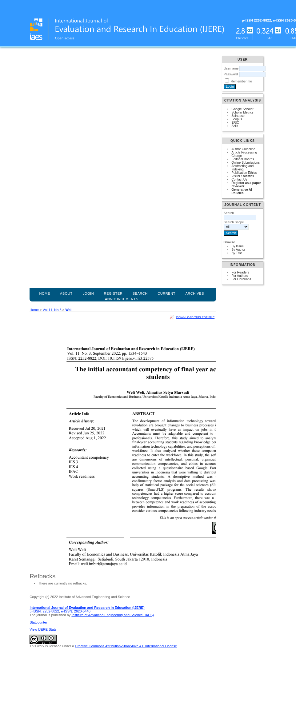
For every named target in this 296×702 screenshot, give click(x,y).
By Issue (237, 246)
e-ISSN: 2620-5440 (75, 611)
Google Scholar (242, 109)
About (66, 293)
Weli (68, 310)
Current (166, 293)
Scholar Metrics (242, 112)
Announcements (121, 299)
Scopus (236, 119)
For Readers (240, 272)
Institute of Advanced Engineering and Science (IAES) (112, 615)
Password (231, 74)
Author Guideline (243, 149)
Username (231, 68)
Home (44, 293)
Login (88, 293)
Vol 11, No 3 (52, 310)
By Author (238, 249)
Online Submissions (245, 162)
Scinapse (238, 116)
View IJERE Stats (43, 629)
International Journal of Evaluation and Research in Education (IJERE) (87, 607)
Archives (194, 293)
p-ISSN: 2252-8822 (44, 611)
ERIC (235, 122)
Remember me (241, 81)
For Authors (239, 275)
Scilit (234, 126)
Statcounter (38, 622)
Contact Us (239, 179)
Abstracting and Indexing (242, 167)
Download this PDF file (195, 317)
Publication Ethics (244, 172)
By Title (236, 253)
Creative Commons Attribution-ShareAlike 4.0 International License (126, 646)
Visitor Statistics (242, 176)
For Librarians (241, 279)
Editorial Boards (242, 159)
